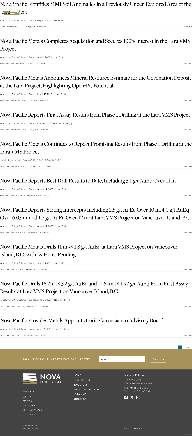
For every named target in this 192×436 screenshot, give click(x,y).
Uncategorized (30, 27)
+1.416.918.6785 (132, 379)
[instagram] (138, 397)
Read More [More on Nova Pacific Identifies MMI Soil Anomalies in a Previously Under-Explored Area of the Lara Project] (188, 27)
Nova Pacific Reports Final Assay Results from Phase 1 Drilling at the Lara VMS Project (95, 114)
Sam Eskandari (7, 27)
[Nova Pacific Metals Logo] (24, 4)
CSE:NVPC (61, 9)
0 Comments (41, 27)
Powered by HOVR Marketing (133, 428)
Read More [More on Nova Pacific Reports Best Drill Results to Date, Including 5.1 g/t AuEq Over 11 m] (188, 195)
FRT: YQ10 (28, 401)
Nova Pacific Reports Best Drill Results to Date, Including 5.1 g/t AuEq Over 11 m (88, 180)
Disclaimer (26, 425)
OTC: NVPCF (29, 405)
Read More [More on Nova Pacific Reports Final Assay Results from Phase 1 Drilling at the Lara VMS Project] (188, 129)
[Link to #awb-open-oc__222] (184, 9)
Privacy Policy (33, 425)
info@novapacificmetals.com (139, 382)
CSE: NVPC (28, 396)
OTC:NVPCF (80, 9)
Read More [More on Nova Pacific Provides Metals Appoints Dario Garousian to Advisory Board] (188, 335)
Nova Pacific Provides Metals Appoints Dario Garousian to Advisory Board (81, 320)
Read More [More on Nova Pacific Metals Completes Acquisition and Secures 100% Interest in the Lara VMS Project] (188, 63)
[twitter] (132, 397)
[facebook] (126, 397)
